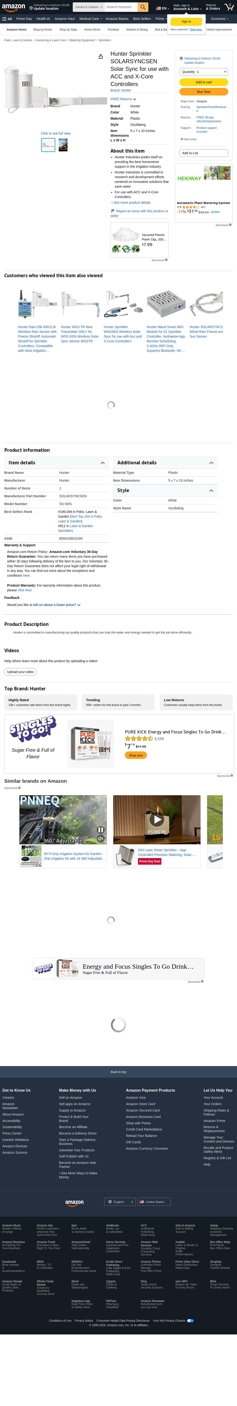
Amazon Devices (14, 1146)
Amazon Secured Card (143, 1110)
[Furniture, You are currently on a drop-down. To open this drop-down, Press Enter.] (113, 29)
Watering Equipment (82, 40)
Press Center (12, 1133)
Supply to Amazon (72, 1110)
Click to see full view (56, 133)
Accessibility (11, 1121)
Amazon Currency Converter (147, 1148)
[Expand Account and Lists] (201, 9)
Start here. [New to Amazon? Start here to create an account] (196, 29)
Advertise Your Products (76, 1150)
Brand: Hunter (120, 90)
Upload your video (20, 672)
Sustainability (12, 1127)
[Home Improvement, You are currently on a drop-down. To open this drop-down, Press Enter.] (219, 29)
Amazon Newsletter (10, 1106)
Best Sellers (142, 19)
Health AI (43, 19)
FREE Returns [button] (123, 99)
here (26, 575)
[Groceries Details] (227, 18)
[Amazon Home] (16, 29)
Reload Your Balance (141, 1136)
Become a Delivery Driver (78, 1133)
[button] (49, 7)
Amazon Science (14, 1152)
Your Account (213, 1097)
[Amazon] (13, 7)
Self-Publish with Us (74, 1156)
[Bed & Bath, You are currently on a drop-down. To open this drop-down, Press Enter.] (162, 29)
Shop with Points (138, 1123)
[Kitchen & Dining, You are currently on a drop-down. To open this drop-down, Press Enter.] (137, 29)
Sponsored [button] (12, 787)
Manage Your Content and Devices (219, 1139)
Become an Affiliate (73, 1127)
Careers (8, 1097)
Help (207, 1164)
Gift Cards (133, 1142)
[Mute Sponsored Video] (101, 839)
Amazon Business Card (143, 1117)
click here (25, 590)
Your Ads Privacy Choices (169, 1320)
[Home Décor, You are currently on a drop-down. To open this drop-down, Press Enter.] (92, 29)
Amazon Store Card (140, 1104)
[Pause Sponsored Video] (101, 830)
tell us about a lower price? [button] (57, 605)
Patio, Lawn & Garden (18, 40)
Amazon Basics (117, 19)
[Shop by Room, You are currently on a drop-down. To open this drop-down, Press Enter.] (42, 29)
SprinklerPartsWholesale (211, 109)
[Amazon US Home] (74, 1204)
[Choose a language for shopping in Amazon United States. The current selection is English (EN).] (160, 7)
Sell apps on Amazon (74, 1104)
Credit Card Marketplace (144, 1129)
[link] (37, 339)
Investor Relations (15, 1140)
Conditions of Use (60, 1320)
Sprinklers (104, 40)
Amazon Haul (65, 19)
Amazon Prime (214, 1121)
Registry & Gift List (217, 1158)
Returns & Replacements (214, 1129)
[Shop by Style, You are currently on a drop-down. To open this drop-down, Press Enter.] (68, 29)
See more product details (132, 202)
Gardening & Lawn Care (51, 40)
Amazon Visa (136, 1097)
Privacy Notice (84, 1320)
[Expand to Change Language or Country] (132, 1202)
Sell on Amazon (70, 1097)
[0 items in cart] (229, 7)
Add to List (190, 153)
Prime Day (24, 19)
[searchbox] (121, 7)
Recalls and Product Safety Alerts (218, 1150)
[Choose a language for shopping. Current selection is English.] (117, 1201)
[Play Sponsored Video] (157, 820)
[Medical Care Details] (101, 18)
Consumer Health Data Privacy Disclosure (123, 1320)
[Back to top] (118, 1076)
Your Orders (212, 1104)
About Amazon (13, 1114)
